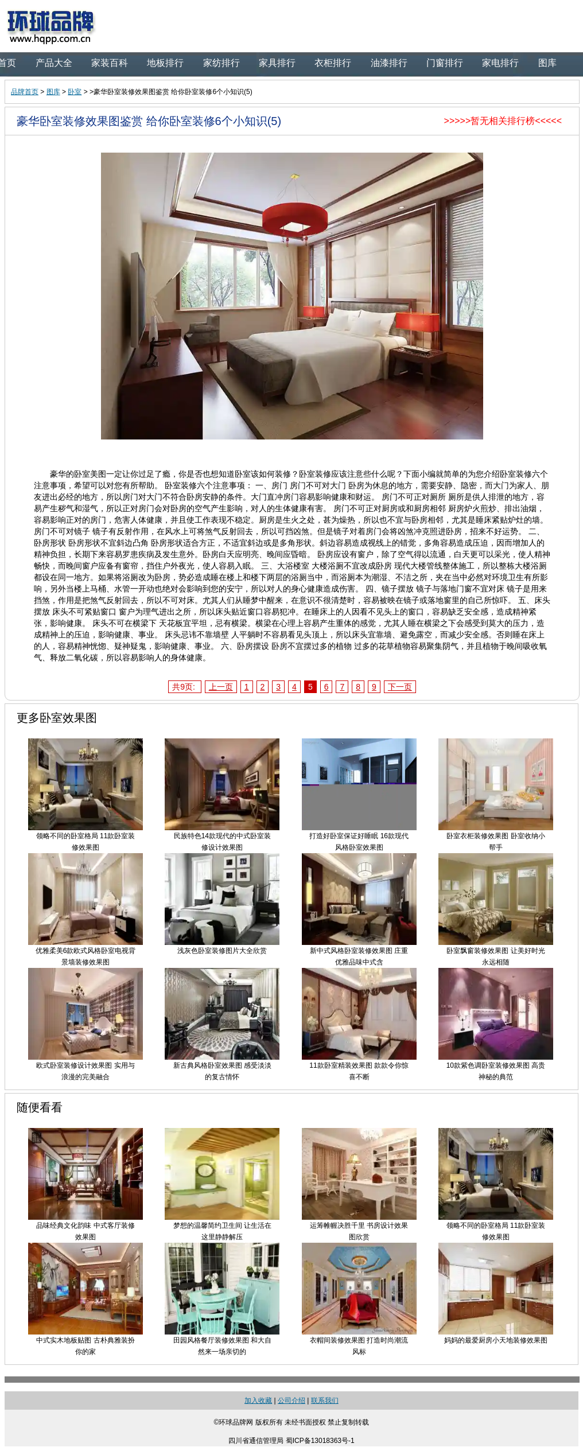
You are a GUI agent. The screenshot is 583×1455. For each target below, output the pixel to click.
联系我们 (325, 1400)
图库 (547, 63)
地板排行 (165, 63)
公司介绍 (291, 1400)
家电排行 (500, 63)
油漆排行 (389, 63)
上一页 (221, 686)
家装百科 (109, 63)
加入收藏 (258, 1400)
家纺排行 (221, 63)
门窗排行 (444, 63)
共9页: (184, 686)
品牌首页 (24, 92)
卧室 (74, 92)
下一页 (400, 686)
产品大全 (54, 63)
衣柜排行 (332, 63)
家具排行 (277, 63)
